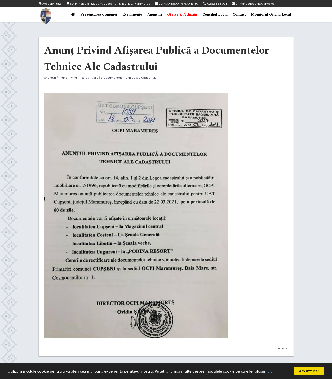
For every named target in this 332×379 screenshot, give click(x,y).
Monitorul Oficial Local (271, 14)
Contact (239, 14)
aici (270, 371)
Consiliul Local (215, 14)
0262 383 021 (215, 3)
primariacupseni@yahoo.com (254, 3)
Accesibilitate (50, 3)
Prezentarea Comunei (98, 14)
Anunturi (154, 14)
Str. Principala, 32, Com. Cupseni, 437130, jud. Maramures (108, 3)
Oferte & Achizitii (182, 14)
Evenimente (132, 14)
